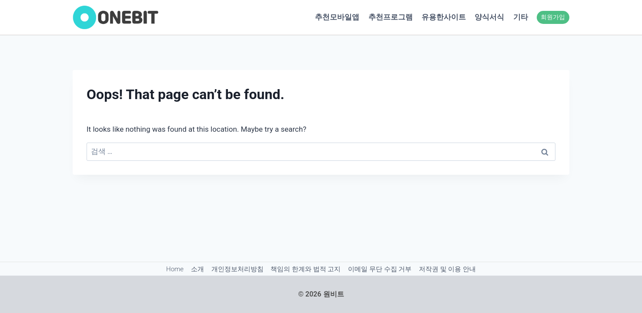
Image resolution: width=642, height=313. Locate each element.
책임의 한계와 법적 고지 (306, 269)
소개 (197, 269)
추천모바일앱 (337, 17)
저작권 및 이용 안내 (447, 269)
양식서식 (489, 17)
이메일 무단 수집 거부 (379, 269)
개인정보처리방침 (237, 269)
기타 (520, 17)
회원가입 (553, 16)
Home (175, 269)
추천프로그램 (390, 17)
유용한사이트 (443, 17)
